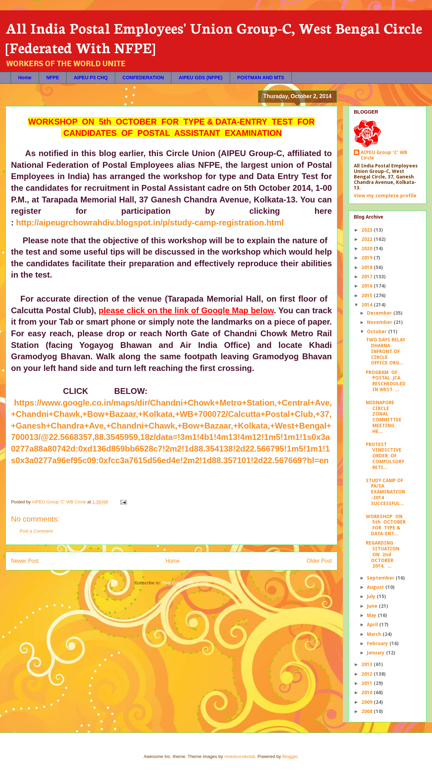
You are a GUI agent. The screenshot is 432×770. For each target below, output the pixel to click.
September (381, 578)
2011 (367, 683)
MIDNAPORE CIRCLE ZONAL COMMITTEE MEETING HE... (383, 417)
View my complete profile (385, 195)
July (372, 596)
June (373, 606)
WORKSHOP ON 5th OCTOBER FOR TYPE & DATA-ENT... (386, 525)
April (373, 624)
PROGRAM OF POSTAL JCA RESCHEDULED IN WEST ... (386, 381)
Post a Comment (36, 531)
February (378, 643)
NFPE (52, 77)
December (380, 313)
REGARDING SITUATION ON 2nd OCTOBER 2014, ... (382, 554)
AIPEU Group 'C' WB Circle (384, 155)
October (377, 331)
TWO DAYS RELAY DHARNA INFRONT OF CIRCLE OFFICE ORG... (385, 351)
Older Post (319, 561)
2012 (367, 674)
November (380, 322)
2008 (367, 711)
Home (25, 77)
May (372, 615)
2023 (367, 230)
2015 (367, 295)
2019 (367, 257)
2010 (367, 692)
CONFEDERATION (143, 77)
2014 (367, 304)
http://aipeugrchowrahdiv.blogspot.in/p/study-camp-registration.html (150, 222)
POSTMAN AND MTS (260, 77)
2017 (367, 276)
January (376, 652)
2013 (367, 664)
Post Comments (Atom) (185, 582)
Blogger (289, 756)
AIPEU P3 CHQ (91, 77)
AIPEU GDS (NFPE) (201, 77)
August (376, 587)
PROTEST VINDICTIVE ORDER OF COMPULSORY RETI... (385, 456)
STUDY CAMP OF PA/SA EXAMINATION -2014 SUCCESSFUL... (385, 492)
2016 (367, 286)
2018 (367, 267)
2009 (367, 702)
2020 (367, 248)
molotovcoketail (239, 756)
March (375, 634)
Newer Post (25, 561)
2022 (367, 239)
